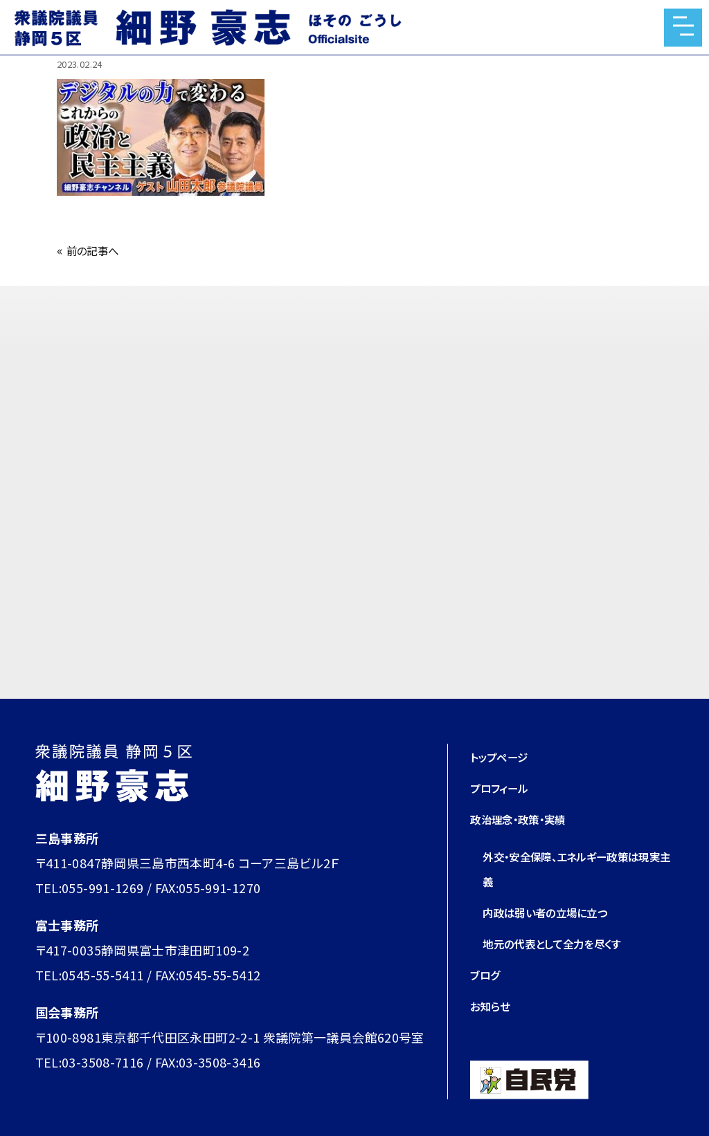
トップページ (504, 756)
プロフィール (505, 787)
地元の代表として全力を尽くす (566, 943)
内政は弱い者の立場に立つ (557, 912)
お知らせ (493, 1005)
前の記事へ (97, 250)
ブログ (487, 974)
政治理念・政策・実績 (527, 818)
